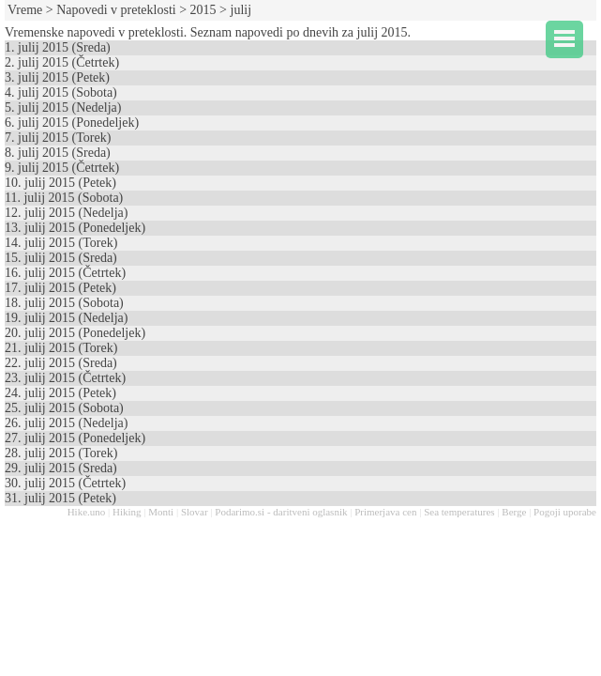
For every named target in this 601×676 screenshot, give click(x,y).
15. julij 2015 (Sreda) (61, 258)
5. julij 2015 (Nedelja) (63, 107)
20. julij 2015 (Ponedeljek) (75, 333)
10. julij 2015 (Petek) (60, 183)
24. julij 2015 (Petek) (60, 393)
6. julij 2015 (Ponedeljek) (72, 122)
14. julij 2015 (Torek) (61, 243)
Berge (514, 511)
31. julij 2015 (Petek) (60, 498)
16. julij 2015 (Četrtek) (65, 273)
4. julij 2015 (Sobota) (61, 92)
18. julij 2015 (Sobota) (64, 303)
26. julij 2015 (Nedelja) (66, 423)
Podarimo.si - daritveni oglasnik (281, 511)
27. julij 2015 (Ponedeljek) (75, 438)
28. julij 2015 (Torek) (61, 453)
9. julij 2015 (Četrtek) (62, 168)
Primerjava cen (385, 511)
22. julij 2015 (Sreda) (61, 363)
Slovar (194, 511)
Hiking (127, 511)
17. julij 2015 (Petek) (60, 288)
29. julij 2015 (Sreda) (61, 468)
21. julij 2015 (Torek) (61, 348)
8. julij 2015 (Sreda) (58, 153)
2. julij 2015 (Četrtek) (62, 62)
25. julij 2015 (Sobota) (64, 408)
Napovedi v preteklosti (116, 10)
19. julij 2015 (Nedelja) (66, 318)
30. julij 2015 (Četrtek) (65, 483)
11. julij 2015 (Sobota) (64, 198)
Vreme (25, 10)
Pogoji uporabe (564, 511)
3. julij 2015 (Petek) (57, 77)
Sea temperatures (459, 511)
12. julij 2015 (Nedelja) (66, 213)
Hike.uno (87, 511)
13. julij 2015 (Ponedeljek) (75, 228)
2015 (203, 10)
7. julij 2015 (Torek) (58, 138)
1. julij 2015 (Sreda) (58, 47)
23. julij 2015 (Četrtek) (65, 378)
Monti (160, 511)
